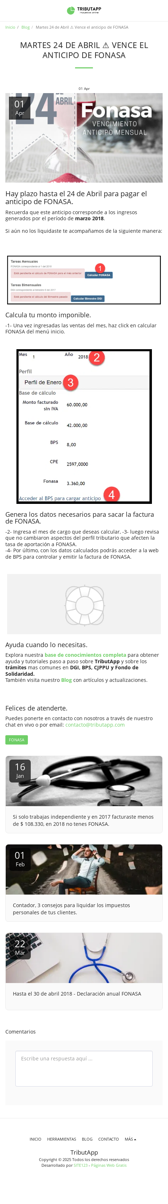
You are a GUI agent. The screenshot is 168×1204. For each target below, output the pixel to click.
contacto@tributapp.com (95, 724)
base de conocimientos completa (85, 654)
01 (20, 858)
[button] (8, 10)
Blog (25, 27)
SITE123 (81, 1165)
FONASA (16, 739)
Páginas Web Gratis (109, 1165)
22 (20, 946)
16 (20, 769)
